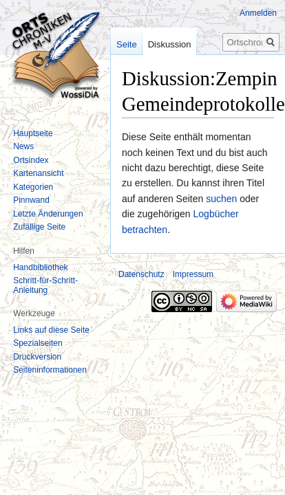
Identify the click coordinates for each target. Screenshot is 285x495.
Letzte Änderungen (48, 214)
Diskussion (169, 44)
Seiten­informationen (50, 370)
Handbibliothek (40, 267)
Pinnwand (31, 200)
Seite (126, 44)
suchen (221, 198)
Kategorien (33, 187)
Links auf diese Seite (51, 330)
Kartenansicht (38, 173)
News (23, 146)
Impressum (193, 274)
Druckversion (37, 357)
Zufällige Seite (39, 227)
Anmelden (258, 13)
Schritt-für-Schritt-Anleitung (45, 285)
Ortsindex (30, 160)
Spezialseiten (37, 343)
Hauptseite (32, 133)
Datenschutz (141, 274)
